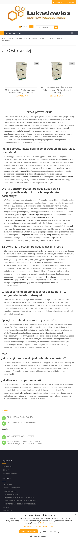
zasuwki (24, 171)
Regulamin (8, 484)
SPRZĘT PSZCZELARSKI (16, 38)
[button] (39, 526)
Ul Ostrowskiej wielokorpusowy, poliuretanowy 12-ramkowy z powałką (56, 90)
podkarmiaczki (55, 180)
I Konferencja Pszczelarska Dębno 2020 (19, 497)
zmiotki (17, 171)
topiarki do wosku (29, 214)
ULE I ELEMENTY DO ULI (36, 38)
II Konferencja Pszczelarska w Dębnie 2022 (20, 501)
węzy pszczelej (21, 283)
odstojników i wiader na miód (32, 177)
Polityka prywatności (12, 488)
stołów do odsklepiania (27, 131)
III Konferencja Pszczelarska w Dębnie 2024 (20, 504)
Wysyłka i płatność (11, 491)
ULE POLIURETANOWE (55, 38)
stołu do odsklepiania (35, 174)
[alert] (39, 526)
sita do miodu (67, 177)
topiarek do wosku (53, 131)
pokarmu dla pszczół (26, 280)
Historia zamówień (10, 473)
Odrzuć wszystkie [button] (49, 531)
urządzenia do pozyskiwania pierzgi (36, 235)
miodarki (22, 174)
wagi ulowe (40, 240)
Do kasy (71, 2)
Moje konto (58, 2)
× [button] (75, 514)
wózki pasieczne (55, 240)
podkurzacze (34, 168)
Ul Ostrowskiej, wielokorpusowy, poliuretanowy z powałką (21, 91)
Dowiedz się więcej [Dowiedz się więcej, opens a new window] (46, 523)
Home (4, 38)
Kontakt (6, 507)
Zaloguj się (7, 467)
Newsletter (7, 510)
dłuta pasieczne (47, 168)
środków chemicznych (27, 393)
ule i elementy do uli (63, 159)
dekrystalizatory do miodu (25, 220)
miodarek (41, 131)
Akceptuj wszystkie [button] (29, 531)
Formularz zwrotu (11, 494)
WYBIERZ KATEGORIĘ (13, 33)
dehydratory (19, 240)
